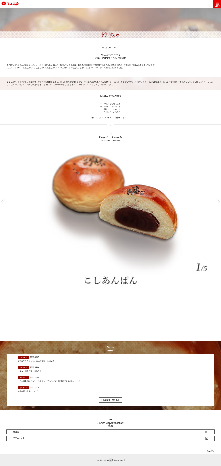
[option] (110, 237)
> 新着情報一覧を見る (110, 400)
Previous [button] (3, 201)
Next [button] (218, 201)
